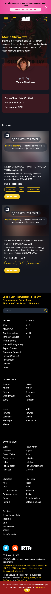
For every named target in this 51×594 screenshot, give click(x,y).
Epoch (32, 578)
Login (7, 146)
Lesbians (7, 416)
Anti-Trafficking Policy (13, 344)
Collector (7, 450)
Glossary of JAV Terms (15, 303)
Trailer (12, 196)
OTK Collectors (10, 490)
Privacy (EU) (8, 360)
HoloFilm (30, 462)
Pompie (6, 502)
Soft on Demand (33, 502)
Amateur (7, 384)
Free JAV (36, 297)
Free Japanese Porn (13, 300)
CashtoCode (22, 580)
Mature (6, 424)
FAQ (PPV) (8, 329)
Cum (28, 396)
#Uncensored (33, 189)
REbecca (30, 490)
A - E (28, 325)
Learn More (40, 587)
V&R (5, 522)
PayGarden (7, 580)
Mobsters (7, 479)
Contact (6, 363)
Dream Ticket (9, 454)
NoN (5, 483)
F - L (28, 329)
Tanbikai (6, 511)
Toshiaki (7, 519)
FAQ (5, 325)
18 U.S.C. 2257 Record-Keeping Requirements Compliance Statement (22, 569)
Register (16, 146)
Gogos (29, 450)
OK (27, 590)
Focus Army (31, 446)
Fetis (5, 462)
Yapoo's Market (10, 534)
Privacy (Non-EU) (11, 356)
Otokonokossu (10, 494)
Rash (28, 486)
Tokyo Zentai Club (11, 515)
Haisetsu (30, 458)
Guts (28, 454)
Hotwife (6, 413)
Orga (5, 486)
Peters (6, 498)
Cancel (6, 367)
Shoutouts (34, 303)
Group (5, 409)
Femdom (30, 399)
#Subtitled (10, 189)
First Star (7, 469)
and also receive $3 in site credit (25, 148)
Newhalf (29, 413)
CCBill (38, 578)
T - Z (28, 337)
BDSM (6, 388)
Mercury (29, 469)
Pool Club (30, 479)
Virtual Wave (9, 526)
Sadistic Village (33, 498)
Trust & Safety (9, 340)
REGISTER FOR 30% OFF (25, 9)
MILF (28, 409)
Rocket (29, 494)
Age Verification (10, 333)
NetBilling (25, 578)
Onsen (29, 416)
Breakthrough (9, 396)
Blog (28, 300)
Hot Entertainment (34, 466)
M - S (28, 333)
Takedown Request (12, 352)
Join (13, 297)
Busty (5, 399)
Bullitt (5, 446)
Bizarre (6, 392)
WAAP (6, 530)
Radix (28, 483)
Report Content (10, 348)
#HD (21, 189)
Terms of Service (11, 337)
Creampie (30, 392)
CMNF (29, 388)
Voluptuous (31, 420)
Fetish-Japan (9, 466)
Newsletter (23, 297)
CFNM (29, 384)
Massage (7, 420)
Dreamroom (8, 458)
